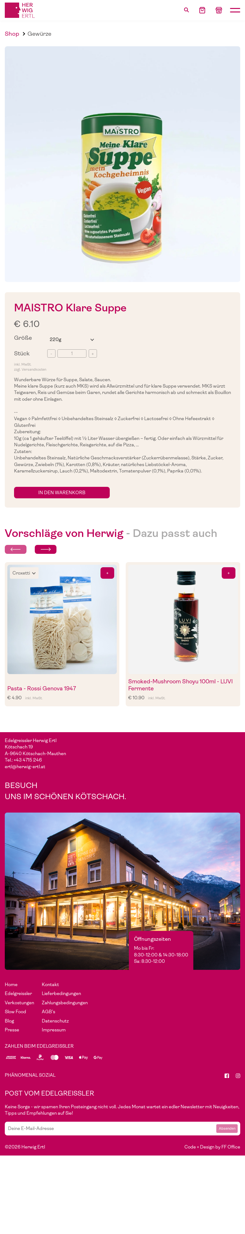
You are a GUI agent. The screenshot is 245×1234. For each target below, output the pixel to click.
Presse (12, 1029)
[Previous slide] (15, 549)
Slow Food (15, 1011)
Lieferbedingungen (61, 993)
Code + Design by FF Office (212, 1146)
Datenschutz (55, 1020)
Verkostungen (19, 1002)
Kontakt (50, 984)
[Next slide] (45, 549)
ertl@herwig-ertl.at (25, 766)
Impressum (54, 1029)
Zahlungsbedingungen (65, 1002)
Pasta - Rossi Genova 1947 (41, 688)
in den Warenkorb (61, 492)
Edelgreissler (18, 993)
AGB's (48, 1011)
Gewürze (39, 33)
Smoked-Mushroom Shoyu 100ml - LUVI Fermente (180, 685)
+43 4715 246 (28, 759)
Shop (12, 33)
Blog (9, 1020)
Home (11, 984)
